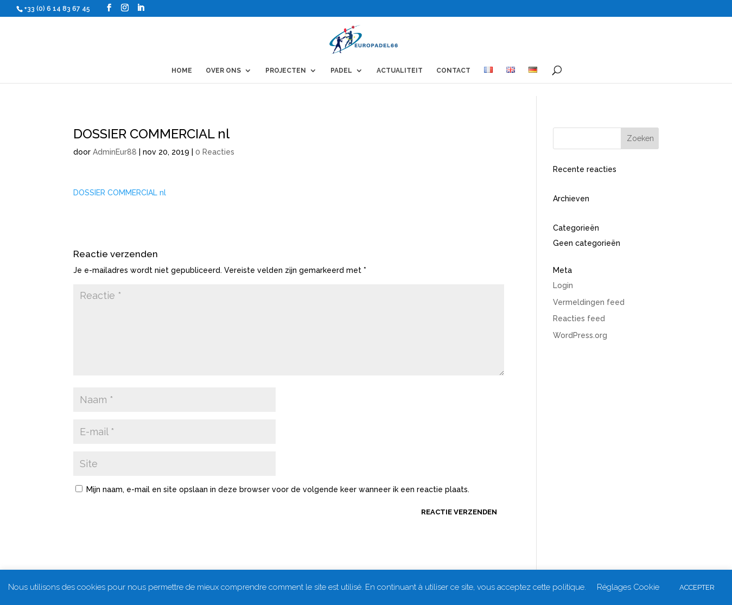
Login (563, 285)
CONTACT (453, 70)
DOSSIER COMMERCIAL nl (119, 192)
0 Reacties (214, 152)
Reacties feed (579, 318)
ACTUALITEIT (400, 70)
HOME (181, 70)
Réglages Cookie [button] (628, 587)
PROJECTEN (285, 70)
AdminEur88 (115, 152)
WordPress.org (580, 335)
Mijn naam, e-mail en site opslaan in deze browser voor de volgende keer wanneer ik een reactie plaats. (277, 489)
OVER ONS (223, 70)
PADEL (341, 70)
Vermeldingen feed (589, 302)
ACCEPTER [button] (697, 587)
